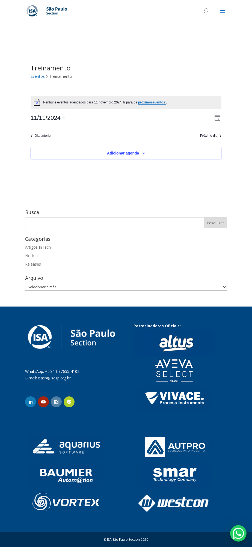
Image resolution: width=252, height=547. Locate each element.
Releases (33, 264)
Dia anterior (41, 136)
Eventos (38, 76)
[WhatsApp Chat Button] (238, 533)
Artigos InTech (38, 247)
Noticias (32, 255)
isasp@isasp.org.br (54, 377)
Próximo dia (210, 136)
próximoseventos (152, 102)
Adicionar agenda (123, 153)
